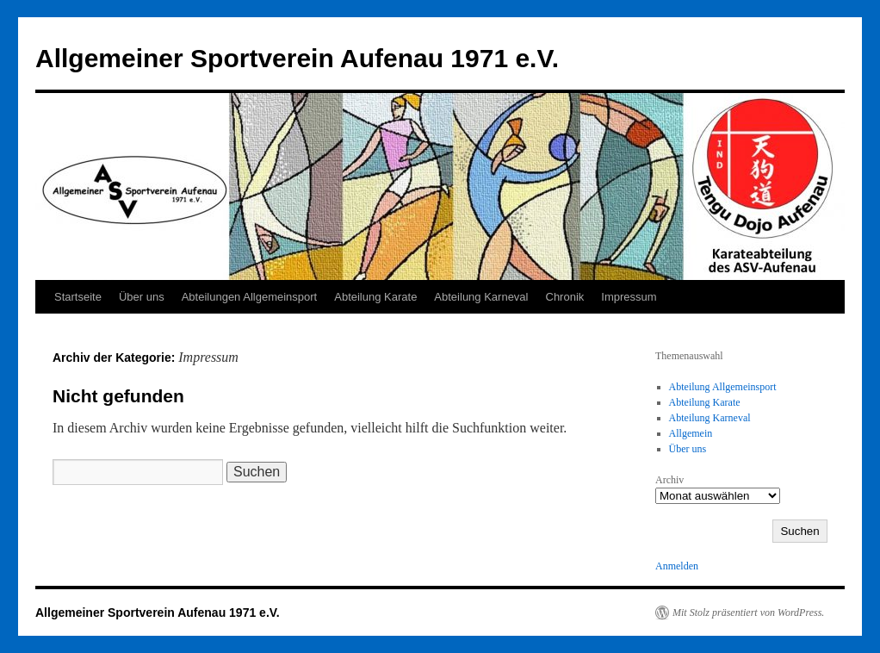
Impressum (628, 296)
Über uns (141, 296)
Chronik (565, 296)
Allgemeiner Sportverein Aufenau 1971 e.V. (297, 58)
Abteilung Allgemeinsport (723, 387)
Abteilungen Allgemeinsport (250, 296)
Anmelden (676, 566)
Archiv (669, 480)
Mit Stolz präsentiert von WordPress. (748, 612)
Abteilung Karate (375, 296)
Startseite (78, 296)
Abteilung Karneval (481, 296)
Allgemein (691, 433)
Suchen (799, 531)
